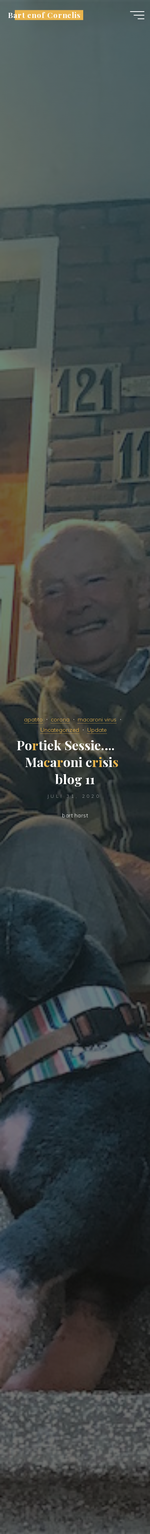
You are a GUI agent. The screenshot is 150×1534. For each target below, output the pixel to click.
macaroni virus (97, 719)
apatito (33, 719)
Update (97, 729)
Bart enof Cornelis (44, 15)
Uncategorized (59, 729)
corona (60, 719)
